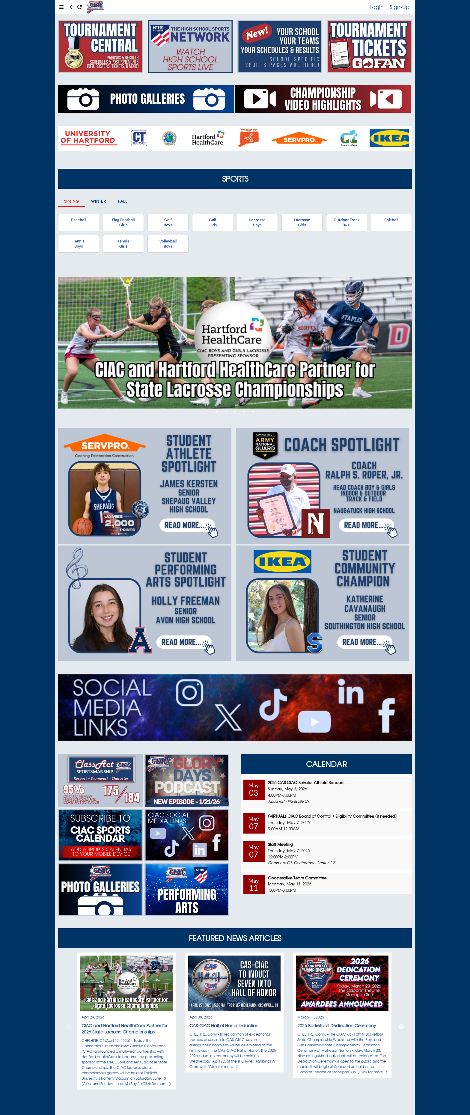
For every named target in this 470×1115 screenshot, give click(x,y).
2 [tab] (226, 412)
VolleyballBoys (168, 243)
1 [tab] (217, 412)
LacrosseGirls (302, 222)
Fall (122, 201)
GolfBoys (168, 222)
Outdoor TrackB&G (347, 222)
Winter (98, 201)
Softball (391, 220)
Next (401, 1027)
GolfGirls (213, 222)
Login (377, 7)
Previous (69, 1027)
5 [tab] (253, 412)
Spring (71, 201)
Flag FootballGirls (123, 222)
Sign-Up (399, 7)
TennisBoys (78, 243)
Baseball (78, 220)
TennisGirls (123, 243)
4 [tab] (244, 412)
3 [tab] (235, 412)
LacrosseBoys (257, 222)
